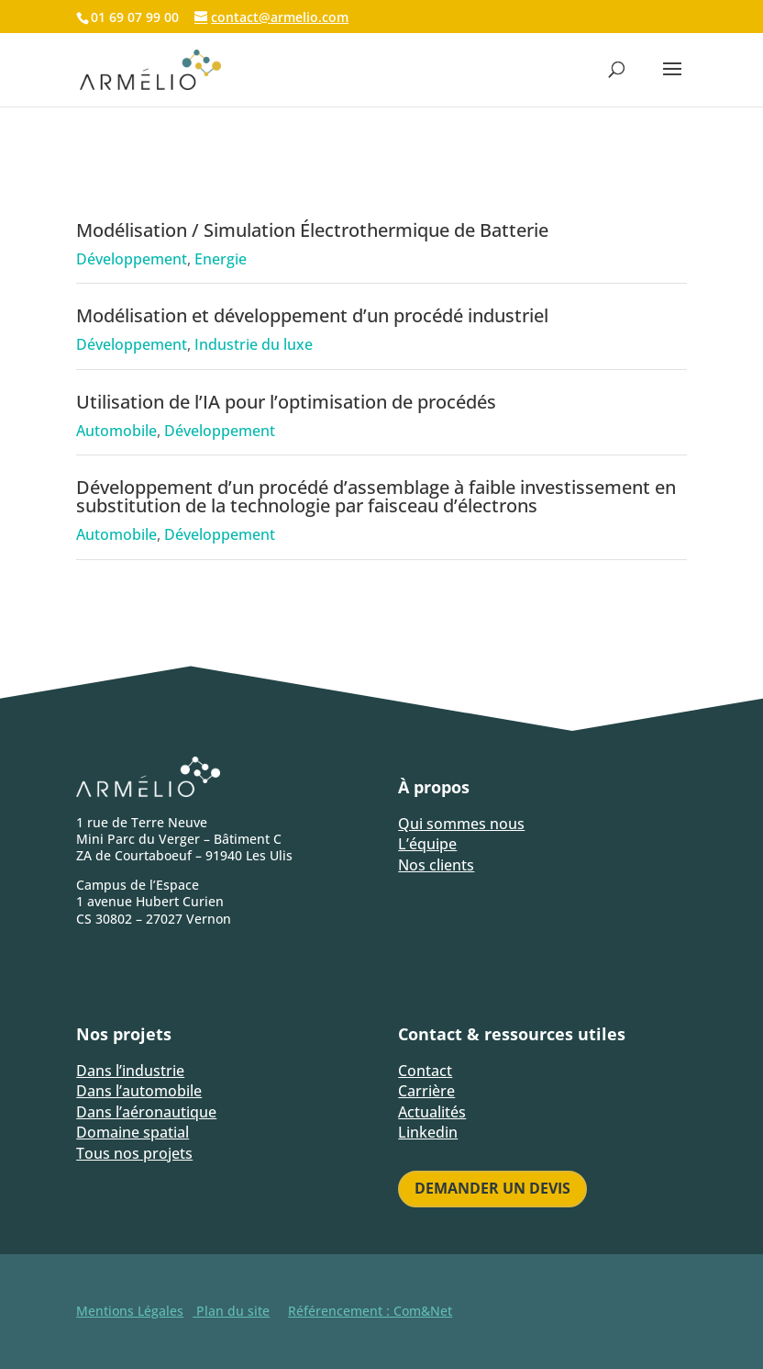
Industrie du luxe (253, 344)
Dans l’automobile (139, 1091)
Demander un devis (492, 1188)
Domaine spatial (132, 1132)
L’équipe (427, 844)
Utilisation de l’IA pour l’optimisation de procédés (286, 401)
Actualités (432, 1112)
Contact (425, 1070)
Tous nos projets (134, 1153)
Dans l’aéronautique (146, 1112)
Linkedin (428, 1132)
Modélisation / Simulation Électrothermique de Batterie (312, 230)
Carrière (426, 1091)
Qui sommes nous (461, 824)
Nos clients (436, 865)
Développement (131, 259)
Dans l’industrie (130, 1070)
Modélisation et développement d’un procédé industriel (312, 315)
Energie (220, 259)
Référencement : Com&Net (370, 1310)
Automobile (116, 431)
